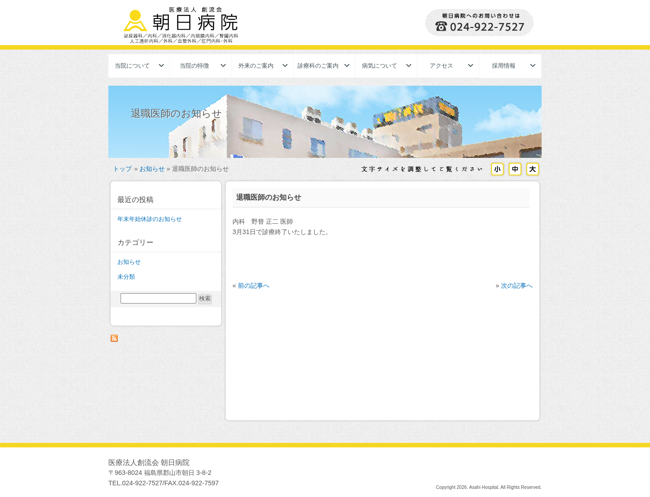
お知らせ (152, 168)
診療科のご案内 (318, 65)
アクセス (441, 65)
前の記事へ (253, 285)
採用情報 (503, 65)
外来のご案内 (256, 65)
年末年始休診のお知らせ (149, 219)
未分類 (126, 276)
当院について (132, 65)
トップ (122, 168)
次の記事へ (517, 285)
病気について (379, 65)
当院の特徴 (194, 65)
